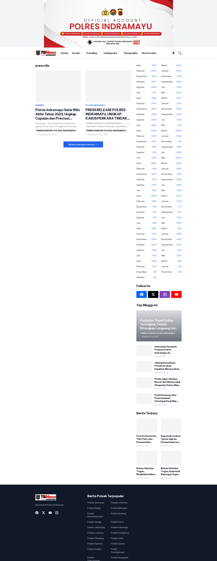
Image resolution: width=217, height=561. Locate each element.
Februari (146, 70)
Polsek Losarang (95, 532)
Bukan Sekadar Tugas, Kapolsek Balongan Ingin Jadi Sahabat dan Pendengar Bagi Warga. (170, 471)
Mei (171, 92)
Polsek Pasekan (95, 543)
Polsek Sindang (118, 513)
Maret (171, 65)
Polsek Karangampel (117, 550)
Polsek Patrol (117, 522)
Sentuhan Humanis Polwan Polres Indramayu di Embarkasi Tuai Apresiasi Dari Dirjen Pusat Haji (166, 349)
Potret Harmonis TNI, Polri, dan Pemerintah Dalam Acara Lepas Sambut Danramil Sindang (146, 439)
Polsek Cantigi (94, 522)
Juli (171, 87)
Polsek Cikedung (95, 538)
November (171, 76)
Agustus (146, 87)
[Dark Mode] (172, 53)
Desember (146, 76)
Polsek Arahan (94, 549)
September (171, 81)
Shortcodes (149, 52)
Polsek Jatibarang (96, 527)
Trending (91, 52)
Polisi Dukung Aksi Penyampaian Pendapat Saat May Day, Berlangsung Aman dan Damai (165, 398)
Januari (171, 70)
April (146, 65)
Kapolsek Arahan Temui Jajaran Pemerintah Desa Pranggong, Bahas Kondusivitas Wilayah (171, 439)
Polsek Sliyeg (93, 508)
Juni (146, 92)
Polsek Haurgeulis (119, 557)
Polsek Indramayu (119, 527)
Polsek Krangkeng (120, 532)
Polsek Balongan (119, 508)
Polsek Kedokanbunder (95, 515)
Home (64, 52)
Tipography (130, 52)
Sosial (75, 52)
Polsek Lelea (117, 538)
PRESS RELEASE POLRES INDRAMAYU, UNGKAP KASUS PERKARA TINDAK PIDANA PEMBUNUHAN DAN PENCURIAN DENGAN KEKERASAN (108, 114)
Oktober (146, 81)
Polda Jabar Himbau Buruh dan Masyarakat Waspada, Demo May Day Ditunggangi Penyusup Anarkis (167, 382)
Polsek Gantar (118, 543)
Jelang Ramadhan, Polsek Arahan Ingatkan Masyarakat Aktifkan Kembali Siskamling (166, 365)
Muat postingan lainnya (81, 144)
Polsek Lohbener (119, 502)
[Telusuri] (179, 53)
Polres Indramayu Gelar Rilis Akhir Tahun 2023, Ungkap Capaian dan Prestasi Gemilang (57, 114)
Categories (110, 52)
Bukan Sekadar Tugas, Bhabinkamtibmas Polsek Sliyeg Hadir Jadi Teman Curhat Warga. (146, 471)
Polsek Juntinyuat (95, 502)
